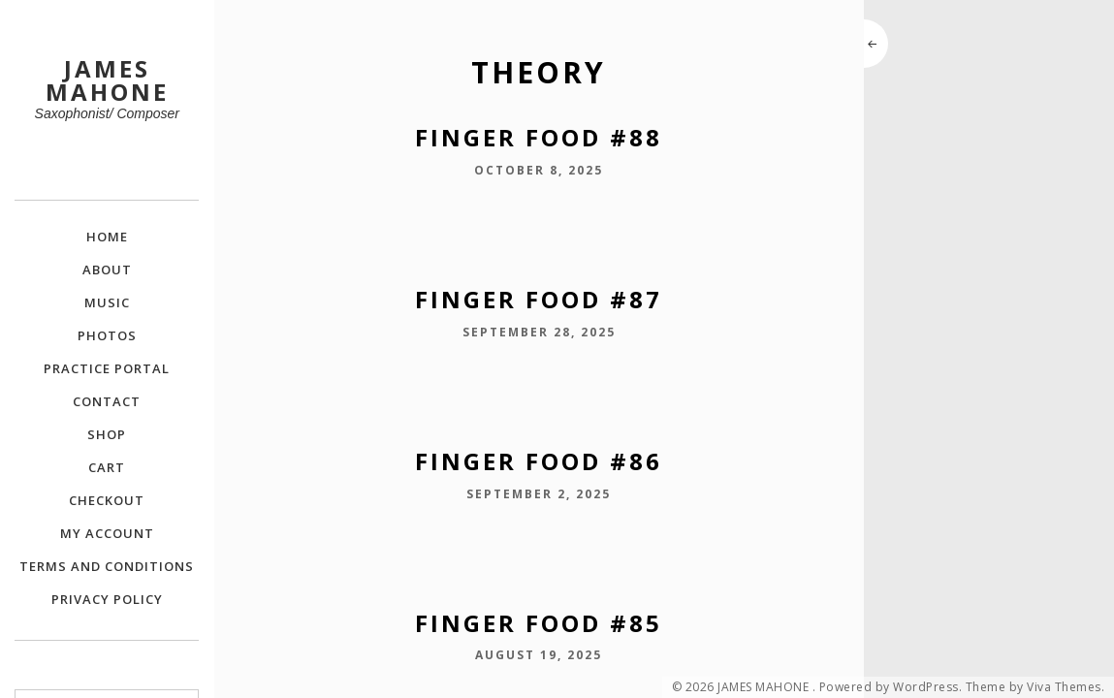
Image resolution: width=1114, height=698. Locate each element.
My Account (107, 533)
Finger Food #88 (538, 137)
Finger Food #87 (538, 299)
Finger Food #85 (538, 623)
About (107, 269)
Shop (106, 434)
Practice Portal (107, 368)
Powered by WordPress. (891, 687)
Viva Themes (1064, 687)
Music (107, 302)
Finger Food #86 (538, 461)
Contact (107, 401)
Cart (106, 467)
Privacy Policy (107, 599)
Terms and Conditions (106, 566)
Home (107, 236)
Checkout (106, 500)
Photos (107, 335)
